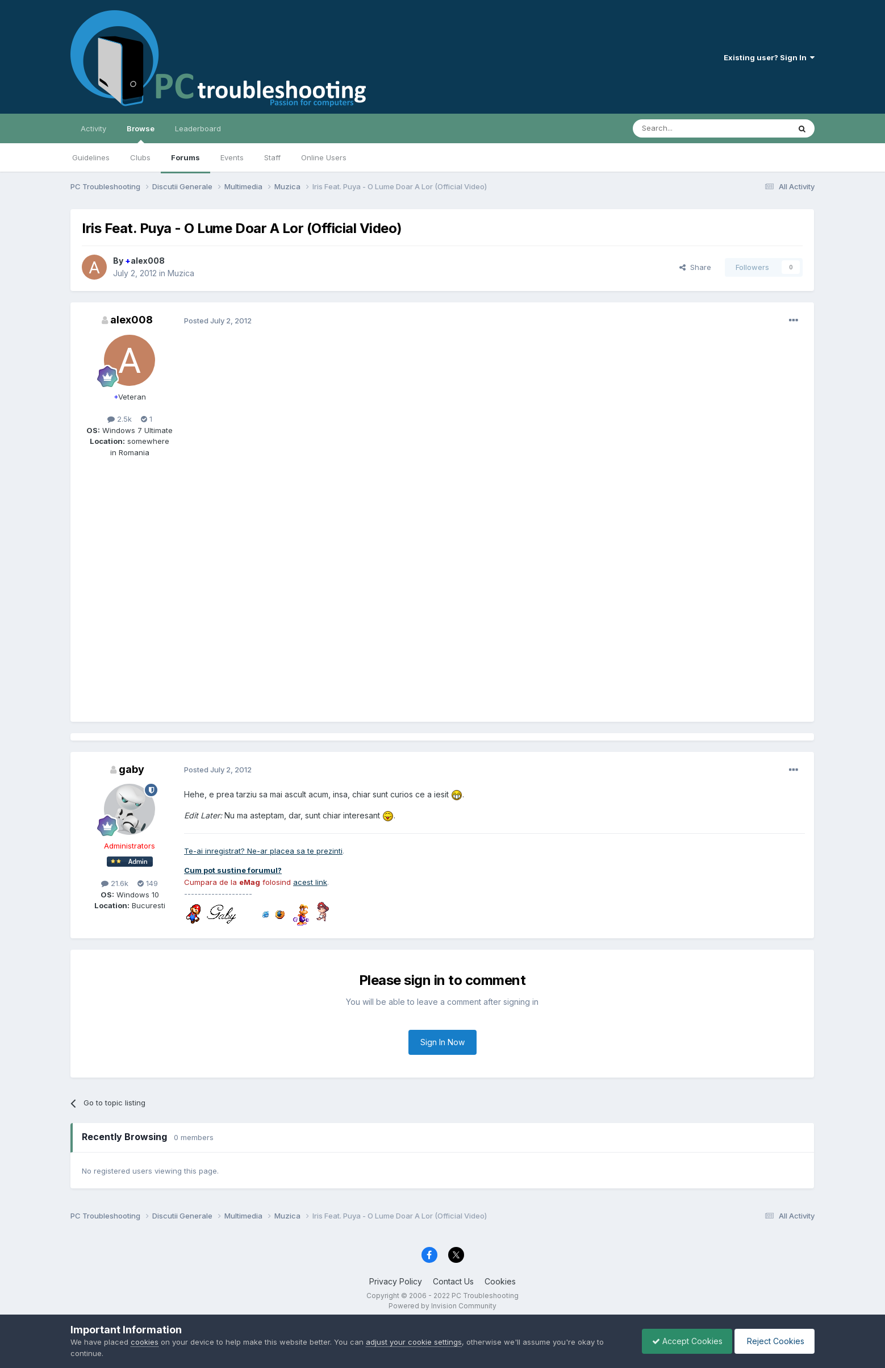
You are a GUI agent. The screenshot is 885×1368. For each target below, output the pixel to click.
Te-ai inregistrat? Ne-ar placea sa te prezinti (263, 850)
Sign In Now (442, 1042)
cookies (144, 1341)
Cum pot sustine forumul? (233, 870)
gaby (131, 769)
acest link (310, 882)
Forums (185, 157)
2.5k (119, 418)
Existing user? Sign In (769, 57)
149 (147, 883)
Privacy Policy (395, 1281)
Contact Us (453, 1281)
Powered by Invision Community (442, 1306)
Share (695, 267)
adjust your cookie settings (414, 1341)
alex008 (145, 260)
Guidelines (91, 157)
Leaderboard (198, 128)
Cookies (500, 1281)
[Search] (682, 128)
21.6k (114, 883)
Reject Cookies (773, 1341)
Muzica (181, 273)
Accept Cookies (681, 1341)
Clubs (140, 157)
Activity (93, 128)
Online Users (324, 157)
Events (232, 157)
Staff (272, 157)
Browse (141, 133)
